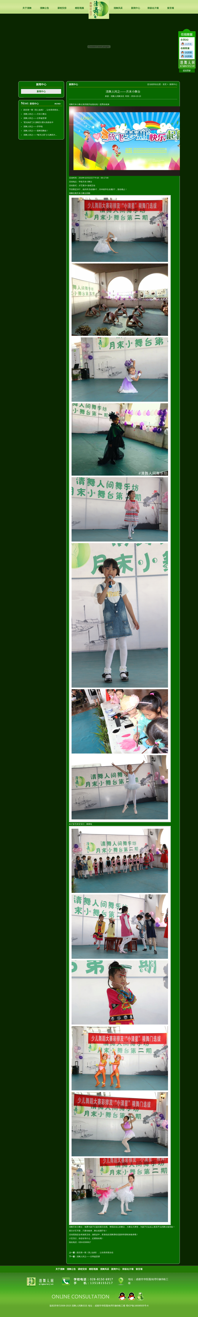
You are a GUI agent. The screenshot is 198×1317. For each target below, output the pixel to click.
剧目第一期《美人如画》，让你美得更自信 (95, 1252)
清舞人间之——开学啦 (33, 126)
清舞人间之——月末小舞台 (35, 114)
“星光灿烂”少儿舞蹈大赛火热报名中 (38, 122)
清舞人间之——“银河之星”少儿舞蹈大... (40, 135)
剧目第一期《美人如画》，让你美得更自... (41, 110)
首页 (165, 84)
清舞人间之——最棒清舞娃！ (35, 131)
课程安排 (61, 8)
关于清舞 (26, 8)
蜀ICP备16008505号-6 (137, 1305)
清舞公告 (44, 8)
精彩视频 (79, 8)
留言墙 (170, 8)
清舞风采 (118, 8)
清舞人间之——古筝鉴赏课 (35, 118)
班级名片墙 (153, 8)
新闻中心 (135, 8)
